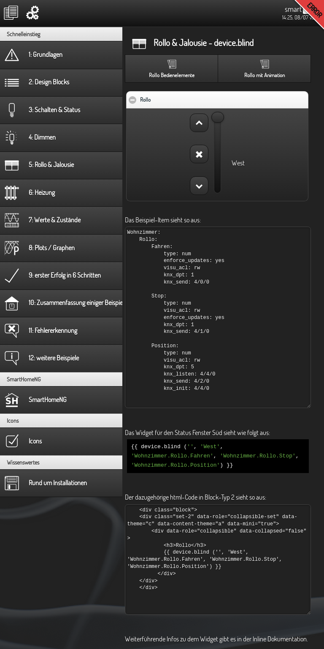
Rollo (171, 97)
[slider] (217, 117)
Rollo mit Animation (264, 75)
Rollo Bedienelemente (171, 75)
